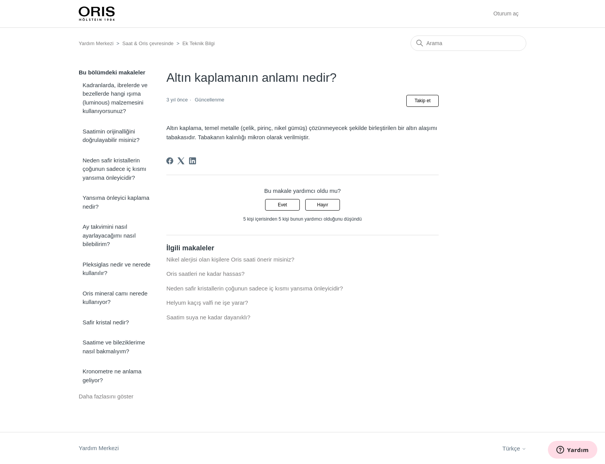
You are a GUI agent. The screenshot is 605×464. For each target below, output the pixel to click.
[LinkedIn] (192, 160)
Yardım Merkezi (96, 43)
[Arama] (468, 43)
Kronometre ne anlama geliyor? (112, 375)
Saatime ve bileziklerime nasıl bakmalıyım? (114, 346)
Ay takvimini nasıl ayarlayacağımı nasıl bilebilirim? (109, 235)
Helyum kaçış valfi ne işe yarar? (207, 302)
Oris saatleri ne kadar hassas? (205, 273)
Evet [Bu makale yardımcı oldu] (282, 205)
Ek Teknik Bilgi (199, 43)
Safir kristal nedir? (106, 322)
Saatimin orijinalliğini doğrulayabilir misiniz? (111, 135)
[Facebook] (169, 160)
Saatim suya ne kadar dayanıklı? (208, 317)
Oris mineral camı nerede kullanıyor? (115, 297)
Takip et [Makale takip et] (422, 100)
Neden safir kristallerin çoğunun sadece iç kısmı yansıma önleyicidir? (114, 169)
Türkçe (514, 448)
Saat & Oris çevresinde (148, 43)
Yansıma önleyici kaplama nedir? (116, 202)
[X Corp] (180, 160)
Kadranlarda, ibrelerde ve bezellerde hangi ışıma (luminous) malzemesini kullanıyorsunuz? (115, 98)
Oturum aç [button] (506, 13)
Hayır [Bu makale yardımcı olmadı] (322, 205)
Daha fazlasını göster (106, 396)
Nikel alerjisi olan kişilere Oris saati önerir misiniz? (230, 259)
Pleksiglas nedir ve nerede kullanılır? (116, 269)
